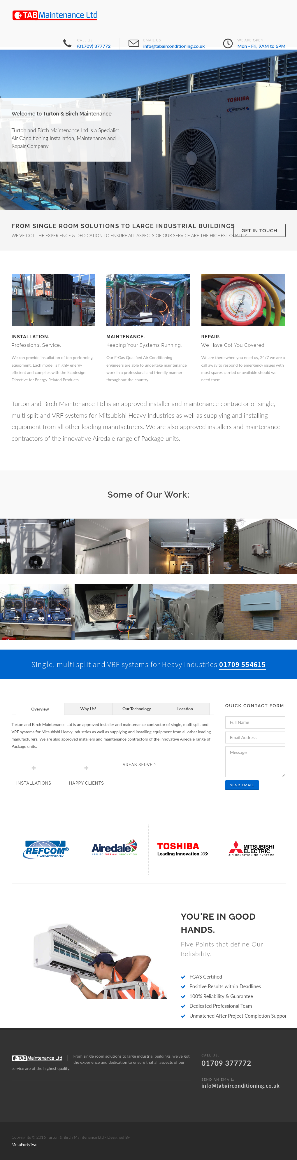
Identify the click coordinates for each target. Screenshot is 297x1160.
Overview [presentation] (40, 708)
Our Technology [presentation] (136, 708)
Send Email (242, 785)
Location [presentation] (185, 708)
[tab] (40, 709)
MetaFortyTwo (25, 1144)
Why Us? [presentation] (88, 708)
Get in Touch (259, 230)
